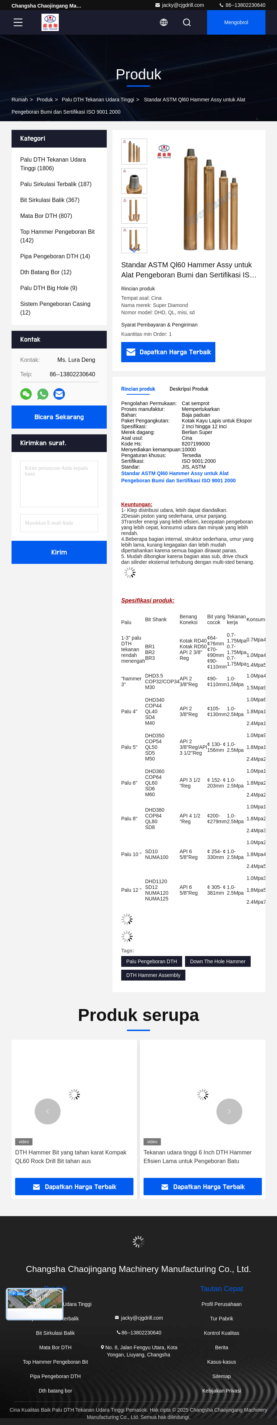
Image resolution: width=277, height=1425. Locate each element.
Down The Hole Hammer (218, 961)
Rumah (20, 99)
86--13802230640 (242, 5)
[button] (134, 250)
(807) (46, 216)
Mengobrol (236, 22)
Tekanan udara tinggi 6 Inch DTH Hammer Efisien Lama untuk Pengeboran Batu (198, 1156)
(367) (50, 200)
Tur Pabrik (221, 1318)
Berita (221, 1347)
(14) (55, 256)
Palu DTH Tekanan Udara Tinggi (98, 99)
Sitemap (221, 1376)
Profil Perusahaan (222, 1304)
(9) (48, 288)
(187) (56, 184)
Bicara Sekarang (59, 417)
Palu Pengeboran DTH (151, 961)
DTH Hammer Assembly (153, 975)
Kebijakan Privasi (221, 1391)
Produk (45, 99)
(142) (57, 236)
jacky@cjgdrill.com (179, 5)
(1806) (53, 164)
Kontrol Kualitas (221, 1333)
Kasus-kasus (221, 1362)
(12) (45, 272)
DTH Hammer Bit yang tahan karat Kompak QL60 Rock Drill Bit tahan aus (71, 1156)
